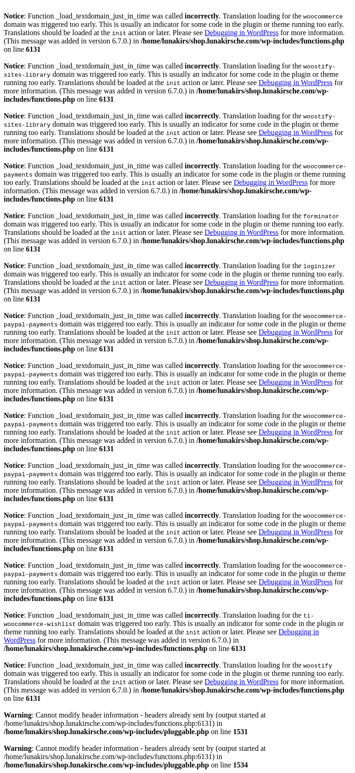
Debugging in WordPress (242, 33)
